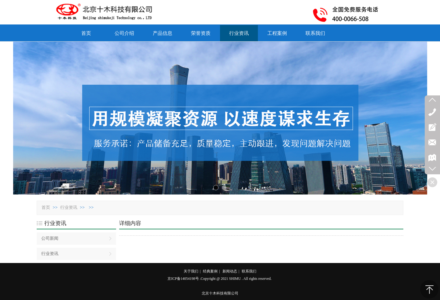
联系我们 (315, 33)
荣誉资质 (201, 33)
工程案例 (277, 33)
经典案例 (210, 271)
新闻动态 (229, 271)
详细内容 (130, 223)
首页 (86, 33)
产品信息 (162, 33)
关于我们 (191, 271)
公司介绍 (124, 33)
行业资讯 (239, 33)
